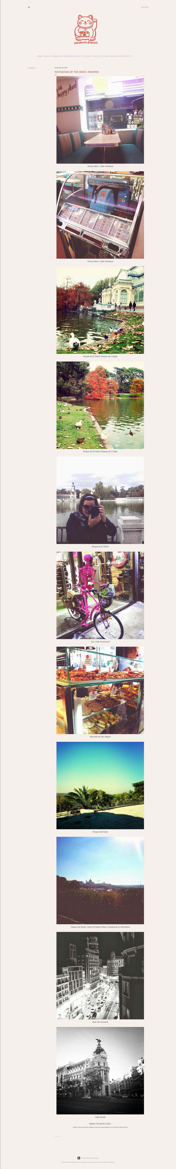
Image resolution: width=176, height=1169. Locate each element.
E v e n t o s (96, 56)
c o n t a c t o (124, 56)
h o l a (46, 56)
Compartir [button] (31, 68)
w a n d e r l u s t (71, 56)
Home (39, 56)
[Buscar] (144, 7)
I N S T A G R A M (110, 56)
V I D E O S (85, 56)
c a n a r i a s (56, 56)
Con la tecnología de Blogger (88, 1158)
